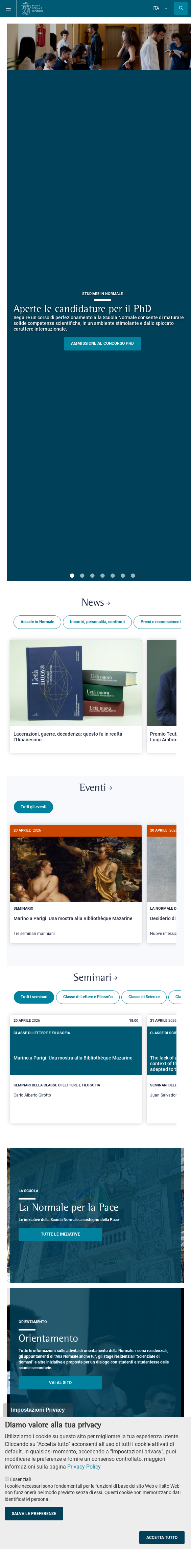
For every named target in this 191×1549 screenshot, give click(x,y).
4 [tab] (102, 576)
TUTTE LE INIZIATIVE (60, 1231)
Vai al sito (60, 1380)
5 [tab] (112, 576)
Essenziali (20, 1479)
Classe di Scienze (144, 994)
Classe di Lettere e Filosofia (88, 994)
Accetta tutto (161, 1537)
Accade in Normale (37, 621)
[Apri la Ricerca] (181, 8)
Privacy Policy (84, 1466)
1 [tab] (72, 576)
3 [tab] (92, 576)
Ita (155, 8)
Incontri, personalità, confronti (97, 621)
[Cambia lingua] (165, 8)
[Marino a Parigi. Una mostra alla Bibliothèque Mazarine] (76, 884)
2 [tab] (82, 576)
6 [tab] (122, 576)
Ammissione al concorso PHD (102, 343)
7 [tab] (132, 576)
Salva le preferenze (34, 1513)
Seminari (95, 975)
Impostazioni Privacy (38, 1410)
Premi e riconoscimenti (161, 621)
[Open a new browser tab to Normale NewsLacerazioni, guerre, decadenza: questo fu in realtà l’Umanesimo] (76, 696)
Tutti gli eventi (33, 807)
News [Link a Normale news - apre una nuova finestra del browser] (95, 603)
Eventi (95, 788)
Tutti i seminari (34, 994)
